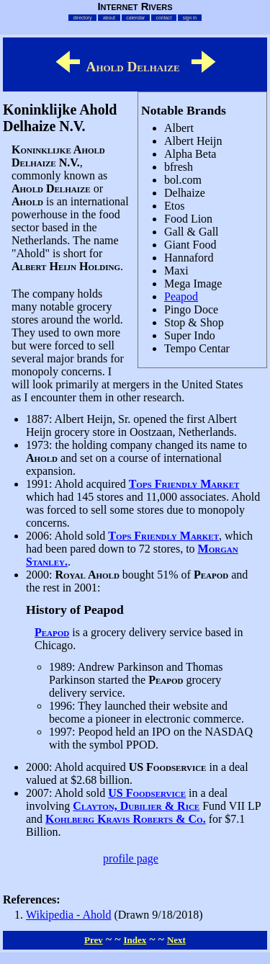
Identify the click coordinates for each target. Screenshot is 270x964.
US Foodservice (147, 793)
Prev (93, 939)
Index (134, 939)
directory (82, 17)
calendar (135, 17)
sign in (190, 17)
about (109, 17)
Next (176, 939)
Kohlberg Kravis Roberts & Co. (125, 819)
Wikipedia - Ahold (68, 915)
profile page (130, 858)
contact (164, 17)
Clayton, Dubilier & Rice (136, 806)
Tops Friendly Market (184, 484)
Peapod (181, 296)
